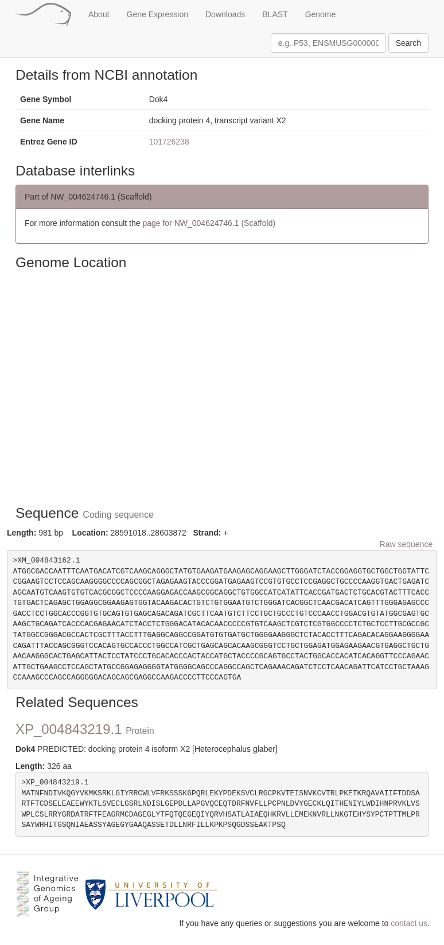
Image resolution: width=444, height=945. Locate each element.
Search (408, 43)
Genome (320, 14)
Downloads (225, 14)
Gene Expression (157, 14)
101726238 (169, 141)
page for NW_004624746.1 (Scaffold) (208, 223)
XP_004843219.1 (84, 729)
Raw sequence (406, 544)
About (99, 14)
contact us (409, 923)
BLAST (274, 14)
